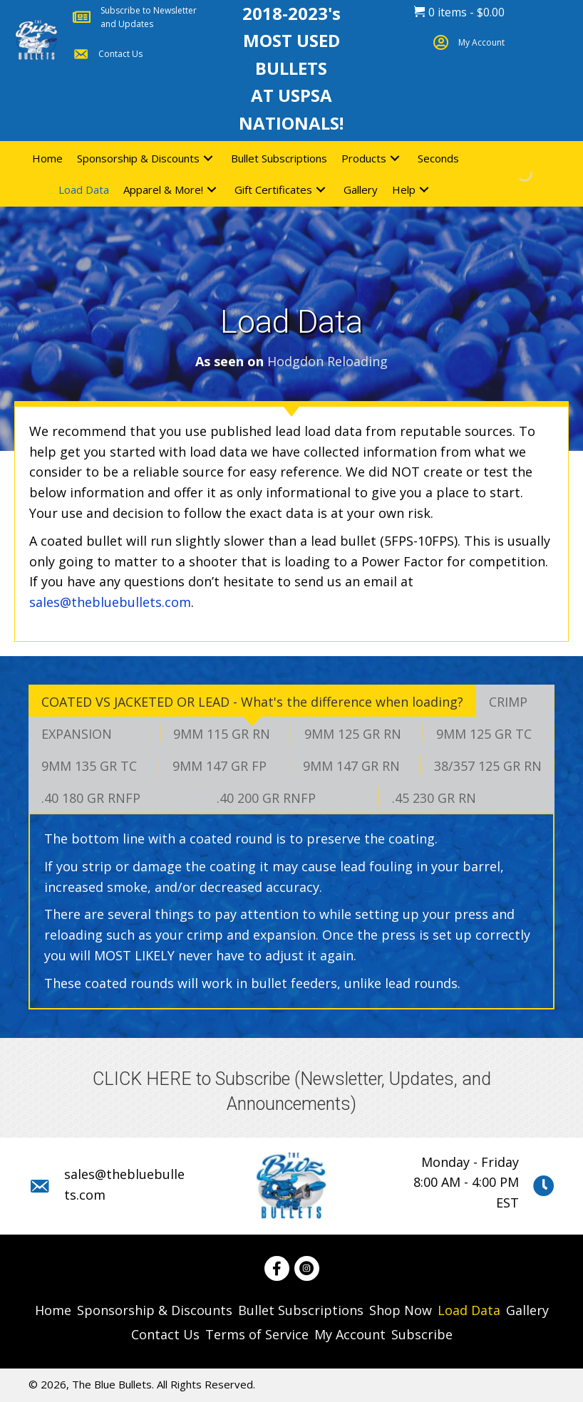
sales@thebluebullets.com (110, 602)
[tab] (252, 701)
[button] (208, 158)
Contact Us (120, 54)
